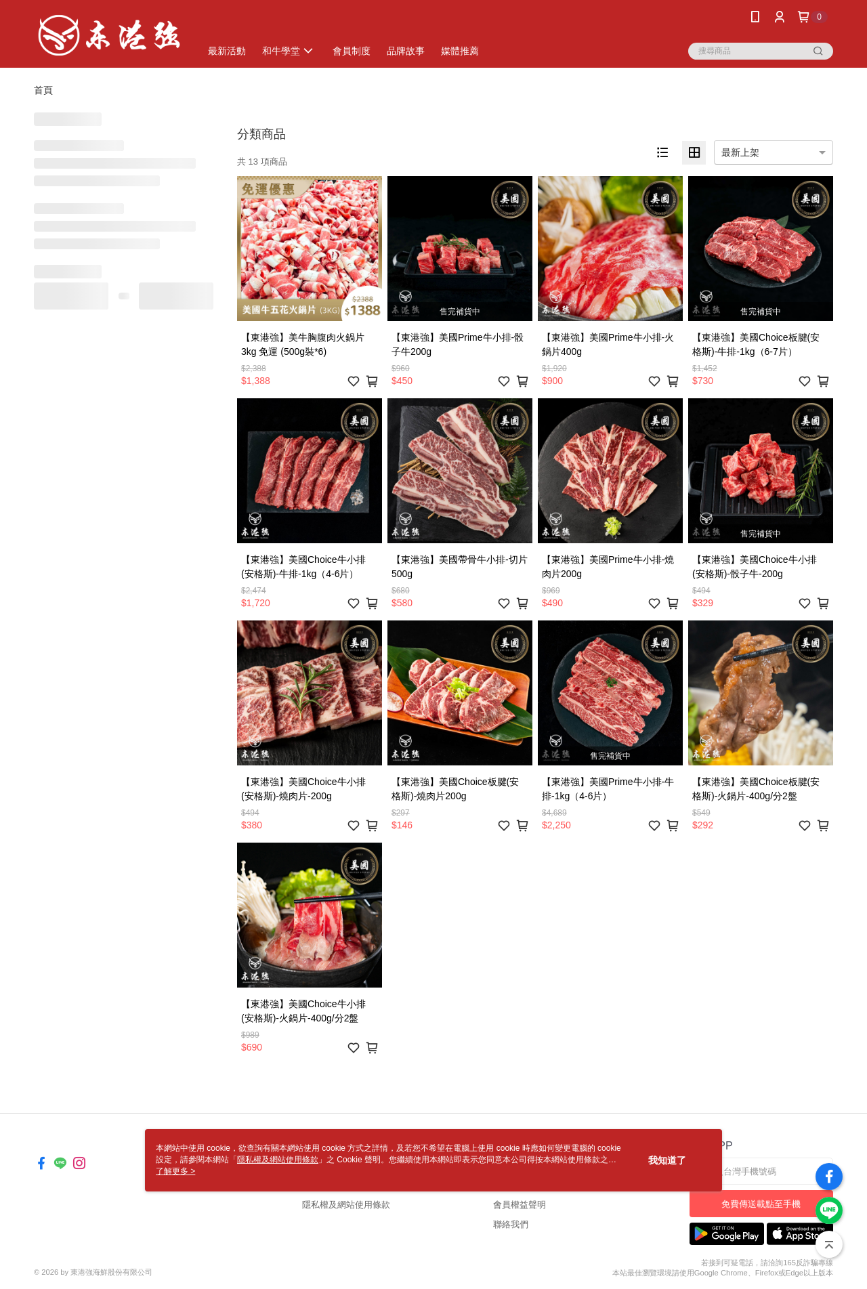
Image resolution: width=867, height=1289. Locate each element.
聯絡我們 (510, 1224)
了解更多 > (175, 1171)
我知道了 (667, 1160)
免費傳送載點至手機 (761, 1204)
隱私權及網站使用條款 (346, 1205)
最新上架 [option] (740, 152)
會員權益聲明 (519, 1205)
